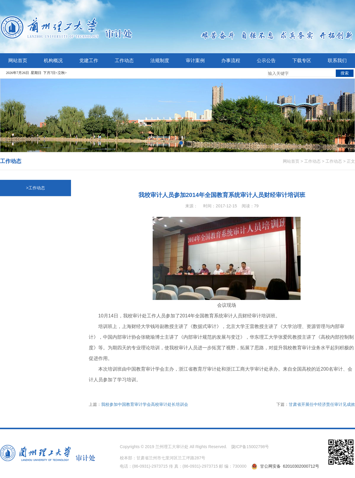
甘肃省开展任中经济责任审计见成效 (322, 404)
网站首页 (291, 161)
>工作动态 (35, 187)
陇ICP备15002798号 (250, 446)
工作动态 (312, 161)
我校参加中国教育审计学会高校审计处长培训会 (144, 404)
